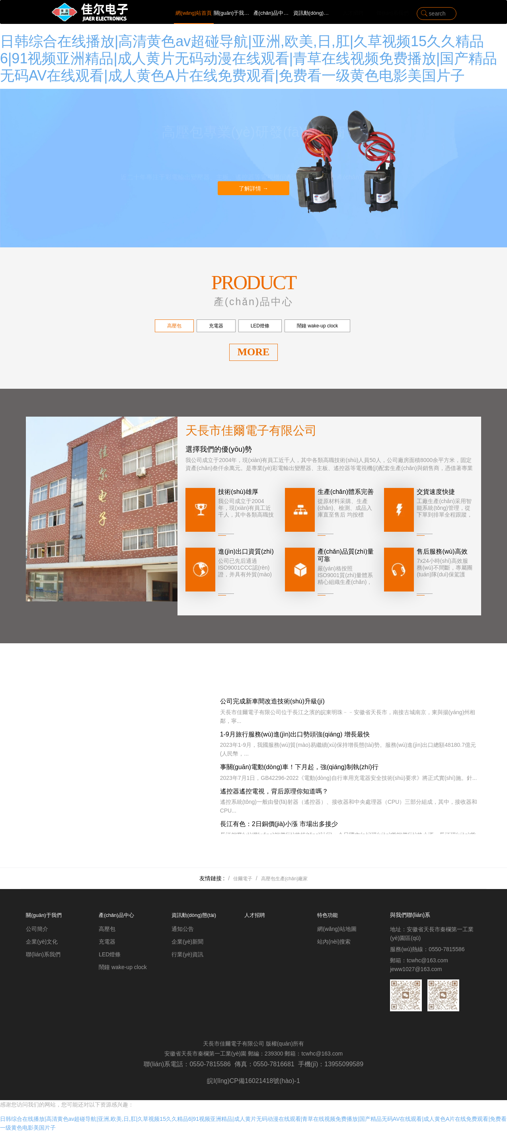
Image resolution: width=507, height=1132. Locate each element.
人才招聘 (353, 13)
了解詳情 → (253, 188)
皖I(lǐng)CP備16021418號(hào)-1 (253, 1080)
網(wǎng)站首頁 (194, 13)
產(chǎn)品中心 (273, 13)
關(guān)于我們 (234, 13)
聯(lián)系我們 (392, 13)
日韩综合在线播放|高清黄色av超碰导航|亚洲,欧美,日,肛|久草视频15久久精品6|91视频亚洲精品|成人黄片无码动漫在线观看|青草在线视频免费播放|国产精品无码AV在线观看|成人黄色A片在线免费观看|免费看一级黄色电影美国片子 (248, 58)
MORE (254, 352)
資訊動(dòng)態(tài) (313, 13)
